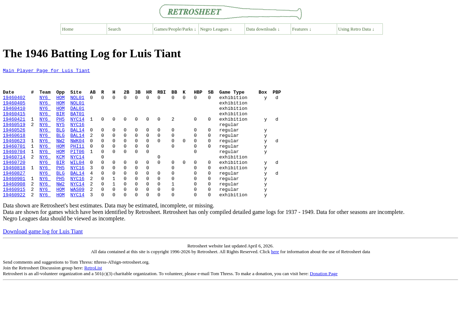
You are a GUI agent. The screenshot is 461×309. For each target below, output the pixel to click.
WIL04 (77, 181)
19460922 (14, 220)
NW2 (60, 155)
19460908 (14, 207)
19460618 (14, 149)
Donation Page (323, 299)
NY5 (60, 136)
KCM (60, 175)
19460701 (14, 162)
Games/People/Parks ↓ (175, 29)
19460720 (14, 181)
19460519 (14, 136)
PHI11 (77, 162)
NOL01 (77, 103)
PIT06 (77, 168)
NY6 (44, 103)
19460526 (14, 142)
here (275, 277)
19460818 (14, 188)
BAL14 (77, 142)
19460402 (14, 103)
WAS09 (77, 214)
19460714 (14, 175)
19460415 (14, 123)
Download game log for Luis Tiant (43, 257)
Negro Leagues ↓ (216, 29)
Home (67, 29)
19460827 (14, 194)
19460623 (14, 155)
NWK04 (77, 155)
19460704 (14, 168)
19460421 (14, 129)
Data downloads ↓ (263, 29)
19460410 (14, 116)
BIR (60, 123)
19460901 (14, 201)
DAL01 (77, 116)
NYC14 (77, 129)
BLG (60, 142)
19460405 (14, 110)
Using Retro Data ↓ (356, 29)
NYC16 (77, 136)
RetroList (93, 293)
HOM (60, 103)
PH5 (60, 129)
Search (114, 29)
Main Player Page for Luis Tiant (46, 71)
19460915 (14, 214)
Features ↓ (302, 29)
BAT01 (77, 123)
